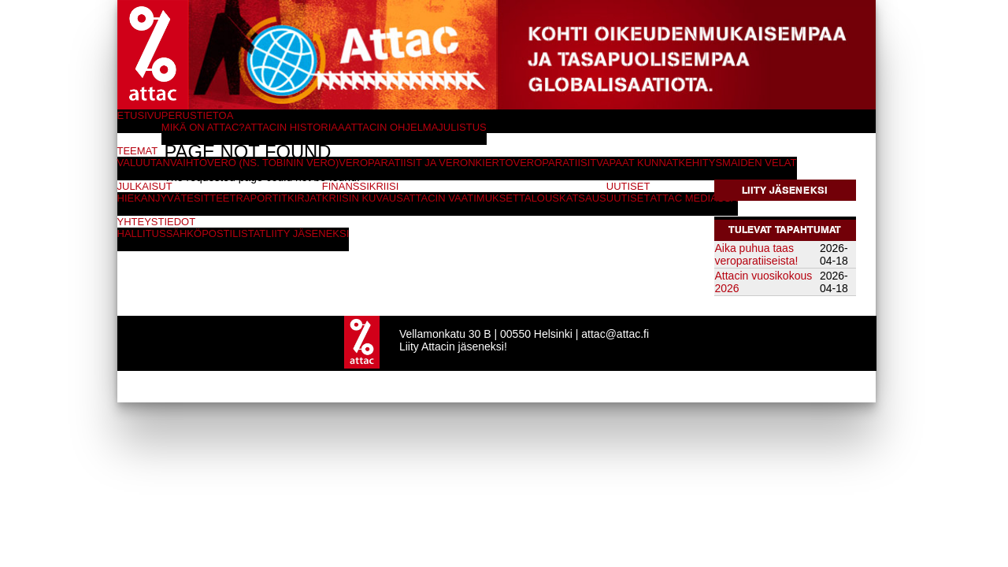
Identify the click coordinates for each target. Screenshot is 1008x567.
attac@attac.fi (615, 334)
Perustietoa (197, 115)
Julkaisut (144, 186)
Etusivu (139, 115)
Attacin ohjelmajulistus (416, 127)
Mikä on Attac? (203, 127)
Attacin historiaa (295, 127)
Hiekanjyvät (152, 198)
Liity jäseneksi (785, 190)
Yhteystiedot (156, 222)
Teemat (137, 151)
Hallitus (141, 233)
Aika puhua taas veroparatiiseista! (757, 254)
